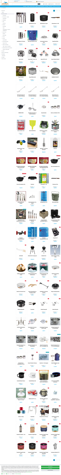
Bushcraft (25, 6)
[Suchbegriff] (25, 4)
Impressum (38, 1)
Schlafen (54, 6)
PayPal (9, 473)
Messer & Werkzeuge (41, 6)
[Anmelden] (45, 4)
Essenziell (4, 473)
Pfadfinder (46, 6)
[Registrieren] (51, 4)
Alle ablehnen (50, 468)
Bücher (28, 6)
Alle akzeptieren (50, 466)
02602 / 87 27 (16, 1)
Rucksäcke (50, 6)
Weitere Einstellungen (18, 473)
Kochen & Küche (32, 6)
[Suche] (39, 4)
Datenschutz (42, 1)
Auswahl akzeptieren (50, 470)
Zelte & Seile (58, 6)
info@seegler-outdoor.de (29, 1)
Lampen (36, 6)
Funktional (13, 473)
